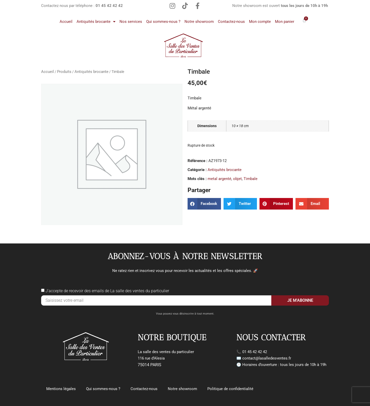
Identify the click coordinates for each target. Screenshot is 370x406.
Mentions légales (61, 388)
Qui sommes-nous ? (163, 21)
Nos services (130, 21)
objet (237, 178)
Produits (64, 71)
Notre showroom (199, 21)
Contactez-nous (231, 21)
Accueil (66, 21)
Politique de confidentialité (230, 388)
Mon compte (260, 21)
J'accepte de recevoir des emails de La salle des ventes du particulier (107, 290)
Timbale (250, 178)
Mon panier (284, 21)
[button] (204, 204)
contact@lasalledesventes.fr (266, 358)
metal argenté (219, 178)
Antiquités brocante (96, 21)
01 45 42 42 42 (254, 352)
